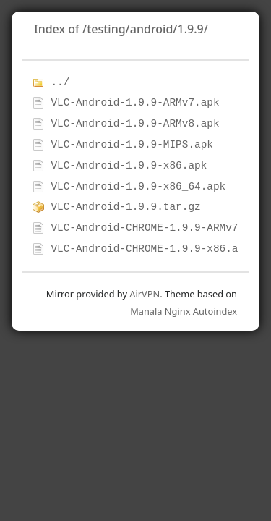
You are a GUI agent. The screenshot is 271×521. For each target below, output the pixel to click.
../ (60, 82)
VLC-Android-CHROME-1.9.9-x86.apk (150, 249)
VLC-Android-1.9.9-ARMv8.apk (135, 124)
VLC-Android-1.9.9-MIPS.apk (132, 145)
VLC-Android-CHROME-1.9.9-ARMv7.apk (157, 228)
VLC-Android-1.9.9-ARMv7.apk (135, 103)
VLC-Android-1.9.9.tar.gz (125, 207)
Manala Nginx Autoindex (183, 311)
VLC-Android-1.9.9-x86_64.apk (138, 186)
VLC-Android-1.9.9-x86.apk (129, 165)
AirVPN (144, 293)
